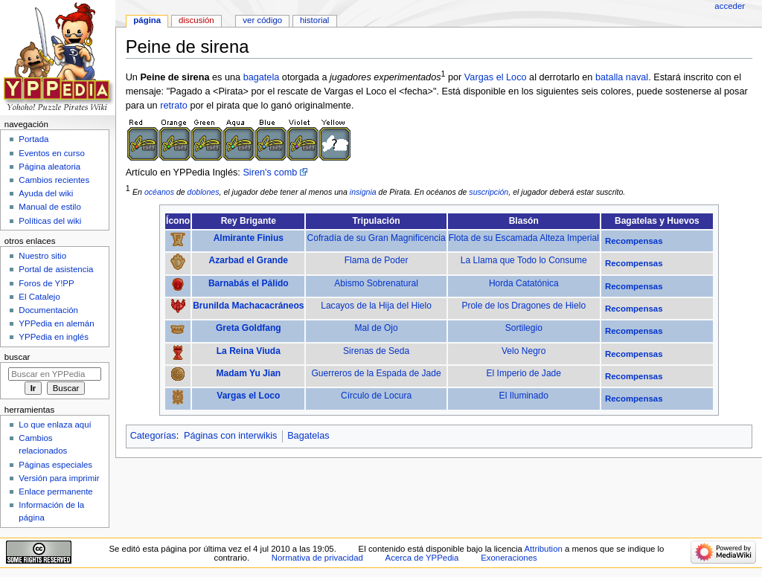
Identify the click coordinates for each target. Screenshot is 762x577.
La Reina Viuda (249, 351)
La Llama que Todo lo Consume (524, 260)
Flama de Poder (377, 260)
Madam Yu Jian (248, 373)
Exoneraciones (509, 557)
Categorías (153, 436)
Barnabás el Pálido (248, 283)
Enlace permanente (55, 491)
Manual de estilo (49, 206)
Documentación (48, 310)
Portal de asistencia (56, 269)
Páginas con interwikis (231, 436)
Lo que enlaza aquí (55, 424)
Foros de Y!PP (46, 283)
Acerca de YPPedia (422, 557)
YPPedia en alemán (56, 323)
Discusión (196, 20)
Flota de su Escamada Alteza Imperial (524, 238)
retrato (174, 105)
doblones (204, 191)
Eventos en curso (52, 153)
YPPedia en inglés (54, 336)
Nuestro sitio (42, 255)
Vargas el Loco (495, 77)
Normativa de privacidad (317, 557)
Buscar (17, 356)
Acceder (729, 5)
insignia (363, 191)
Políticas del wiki (50, 220)
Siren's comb (270, 172)
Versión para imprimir (59, 478)
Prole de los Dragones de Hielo (523, 305)
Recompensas (634, 240)
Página (147, 20)
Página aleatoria (49, 166)
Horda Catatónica (524, 283)
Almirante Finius (249, 238)
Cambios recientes (54, 179)
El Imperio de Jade (524, 373)
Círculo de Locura (376, 395)
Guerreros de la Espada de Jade (376, 373)
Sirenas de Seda (376, 351)
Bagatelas (308, 436)
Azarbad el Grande (248, 260)
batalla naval (621, 77)
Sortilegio (523, 328)
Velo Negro (524, 351)
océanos (159, 191)
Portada (33, 139)
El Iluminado (523, 395)
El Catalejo (39, 296)
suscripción (488, 191)
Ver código (262, 20)
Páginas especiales (55, 464)
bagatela (261, 77)
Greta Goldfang (248, 328)
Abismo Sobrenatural (376, 283)
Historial (314, 20)
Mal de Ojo (375, 328)
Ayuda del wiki (46, 193)
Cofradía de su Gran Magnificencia (376, 238)
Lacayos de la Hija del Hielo (376, 305)
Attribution (543, 548)
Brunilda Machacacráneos (248, 305)
